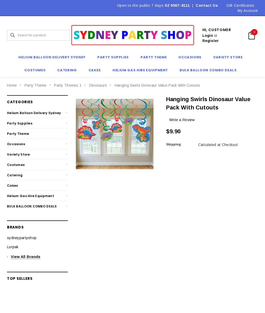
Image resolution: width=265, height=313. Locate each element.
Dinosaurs (98, 85)
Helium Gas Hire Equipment (30, 196)
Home (12, 85)
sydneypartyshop (21, 238)
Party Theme (36, 85)
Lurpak (13, 247)
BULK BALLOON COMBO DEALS (32, 206)
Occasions (16, 144)
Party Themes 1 (68, 85)
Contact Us (207, 5)
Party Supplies (19, 123)
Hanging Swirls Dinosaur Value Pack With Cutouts (157, 85)
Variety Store (18, 154)
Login (207, 35)
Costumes (16, 165)
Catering (15, 175)
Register (210, 41)
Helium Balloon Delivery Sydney (34, 113)
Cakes (12, 185)
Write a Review (182, 120)
